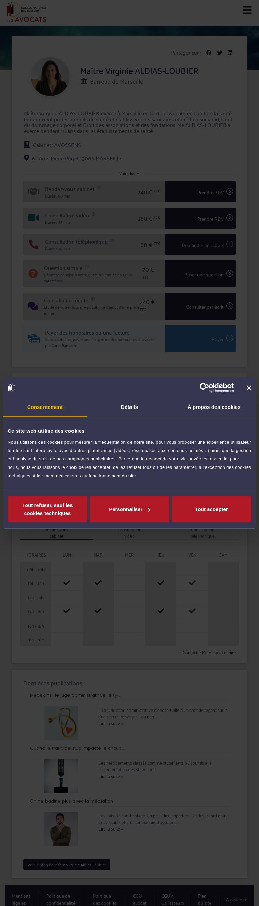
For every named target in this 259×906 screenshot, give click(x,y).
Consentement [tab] (45, 407)
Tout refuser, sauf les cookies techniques (47, 509)
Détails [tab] (129, 407)
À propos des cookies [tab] (214, 407)
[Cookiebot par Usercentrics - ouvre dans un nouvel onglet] (204, 388)
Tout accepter (211, 509)
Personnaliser (129, 509)
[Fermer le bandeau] (249, 387)
